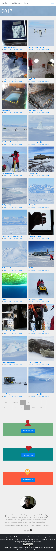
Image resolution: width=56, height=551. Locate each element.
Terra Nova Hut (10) (8, 331)
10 (9, 408)
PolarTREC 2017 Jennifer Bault (12, 50)
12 (21, 408)
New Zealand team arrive (10, 142)
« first (6, 402)
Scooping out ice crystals (11, 79)
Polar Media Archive (15, 3)
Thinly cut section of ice (37, 236)
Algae (4, 299)
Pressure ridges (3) (35, 394)
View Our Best (28, 455)
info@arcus (20, 542)
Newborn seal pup (34, 362)
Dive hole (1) (6, 110)
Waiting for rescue (35, 299)
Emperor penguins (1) (36, 47)
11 (15, 408)
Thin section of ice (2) (9, 47)
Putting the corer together (38, 331)
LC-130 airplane (33, 268)
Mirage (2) (32, 205)
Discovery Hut (33, 173)
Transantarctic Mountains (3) (12, 236)
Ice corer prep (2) (8, 173)
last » (41, 408)
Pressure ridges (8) (8, 362)
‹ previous (15, 402)
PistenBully (6, 394)
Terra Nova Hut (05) (35, 110)
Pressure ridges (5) (35, 142)
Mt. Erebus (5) (6, 268)
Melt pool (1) (6, 205)
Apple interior (33, 79)
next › (34, 408)
